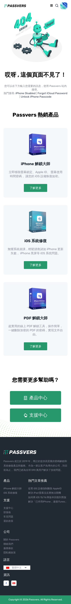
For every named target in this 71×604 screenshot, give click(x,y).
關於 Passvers (11, 539)
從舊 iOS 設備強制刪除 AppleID (45, 488)
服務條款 (8, 548)
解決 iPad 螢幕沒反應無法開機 (44, 492)
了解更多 (35, 188)
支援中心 (8, 508)
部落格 (7, 512)
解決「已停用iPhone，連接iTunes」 (48, 501)
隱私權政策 (9, 552)
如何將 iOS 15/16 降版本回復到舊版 (47, 497)
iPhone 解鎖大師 (35, 164)
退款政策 (8, 521)
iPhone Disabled (25, 93)
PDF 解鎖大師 (36, 318)
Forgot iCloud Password (52, 93)
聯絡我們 (8, 544)
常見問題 (8, 516)
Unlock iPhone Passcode (36, 96)
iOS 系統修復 (35, 241)
